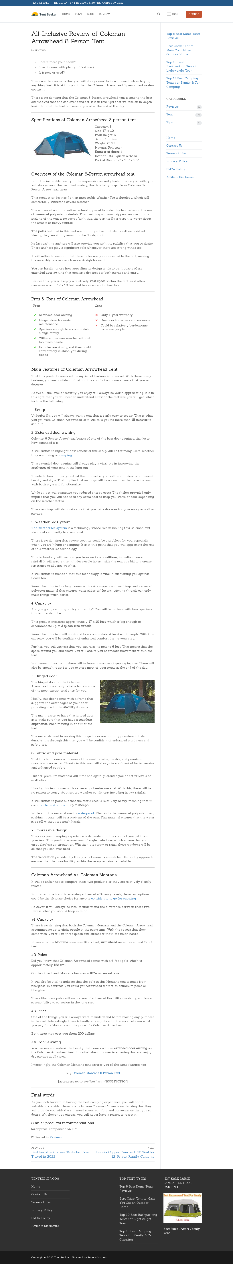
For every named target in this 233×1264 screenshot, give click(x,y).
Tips (169, 122)
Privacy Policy (177, 161)
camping (65, 455)
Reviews (38, 50)
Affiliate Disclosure (180, 177)
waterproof (86, 813)
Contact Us (174, 145)
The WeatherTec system (49, 528)
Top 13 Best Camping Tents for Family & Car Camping (183, 82)
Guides (193, 14)
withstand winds (52, 805)
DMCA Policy (175, 169)
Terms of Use (176, 153)
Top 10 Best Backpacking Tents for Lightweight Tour (183, 66)
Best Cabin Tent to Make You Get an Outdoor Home (179, 50)
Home (170, 137)
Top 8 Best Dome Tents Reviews (183, 36)
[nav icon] (173, 14)
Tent (169, 114)
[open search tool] (159, 14)
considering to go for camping (113, 898)
